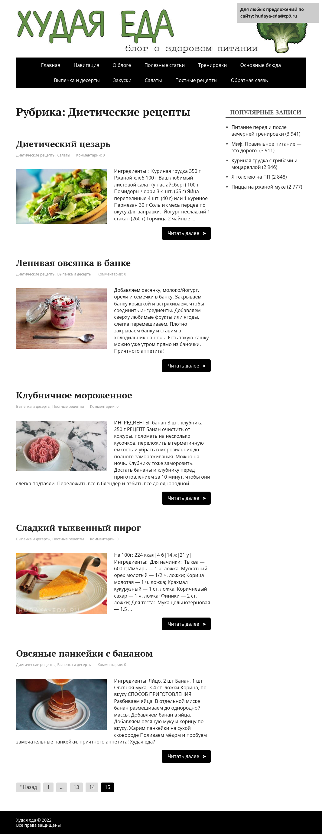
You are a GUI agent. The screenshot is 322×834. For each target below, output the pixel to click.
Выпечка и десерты (76, 80)
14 (92, 787)
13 (76, 787)
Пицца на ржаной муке (259, 186)
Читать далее (183, 233)
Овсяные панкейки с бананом (84, 653)
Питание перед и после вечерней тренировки (259, 130)
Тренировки (212, 65)
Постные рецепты (196, 80)
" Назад (28, 787)
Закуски (122, 80)
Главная (50, 65)
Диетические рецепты (35, 155)
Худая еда (26, 820)
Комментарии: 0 (90, 155)
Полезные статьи (164, 65)
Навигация (86, 65)
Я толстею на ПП (251, 176)
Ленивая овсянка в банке (73, 263)
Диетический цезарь (63, 144)
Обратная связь (249, 80)
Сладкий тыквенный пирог (78, 528)
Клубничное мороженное (74, 395)
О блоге (121, 65)
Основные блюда (260, 65)
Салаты (153, 80)
